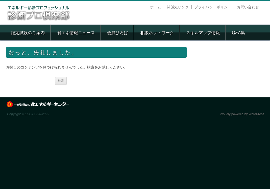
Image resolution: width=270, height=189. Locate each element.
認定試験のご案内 (28, 32)
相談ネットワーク (157, 32)
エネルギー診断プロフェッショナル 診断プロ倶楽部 (39, 13)
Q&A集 (238, 32)
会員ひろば (117, 32)
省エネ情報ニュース (76, 32)
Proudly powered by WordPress (242, 114)
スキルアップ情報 (203, 32)
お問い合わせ (248, 7)
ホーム (155, 7)
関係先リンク (178, 7)
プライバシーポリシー (212, 7)
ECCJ (38, 104)
